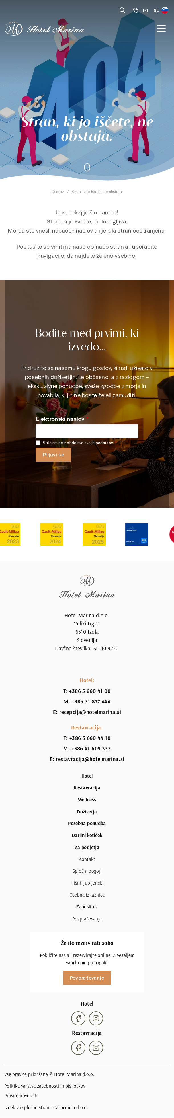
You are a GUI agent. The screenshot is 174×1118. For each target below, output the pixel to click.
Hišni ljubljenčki (87, 883)
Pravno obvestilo (21, 1095)
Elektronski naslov (60, 418)
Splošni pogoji (87, 871)
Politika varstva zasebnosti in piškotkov (44, 1086)
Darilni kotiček (87, 835)
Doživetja (87, 811)
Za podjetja (87, 847)
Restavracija (87, 787)
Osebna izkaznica (87, 895)
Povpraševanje (87, 919)
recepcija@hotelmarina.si (90, 712)
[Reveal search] (122, 10)
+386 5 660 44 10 (89, 738)
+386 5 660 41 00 (89, 691)
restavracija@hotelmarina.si (90, 759)
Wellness (87, 799)
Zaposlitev (86, 907)
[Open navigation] (161, 28)
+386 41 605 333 (91, 748)
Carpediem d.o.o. (70, 1107)
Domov (57, 191)
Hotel (87, 775)
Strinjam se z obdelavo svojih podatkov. (78, 442)
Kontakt (87, 859)
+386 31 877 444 (91, 701)
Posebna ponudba (87, 823)
